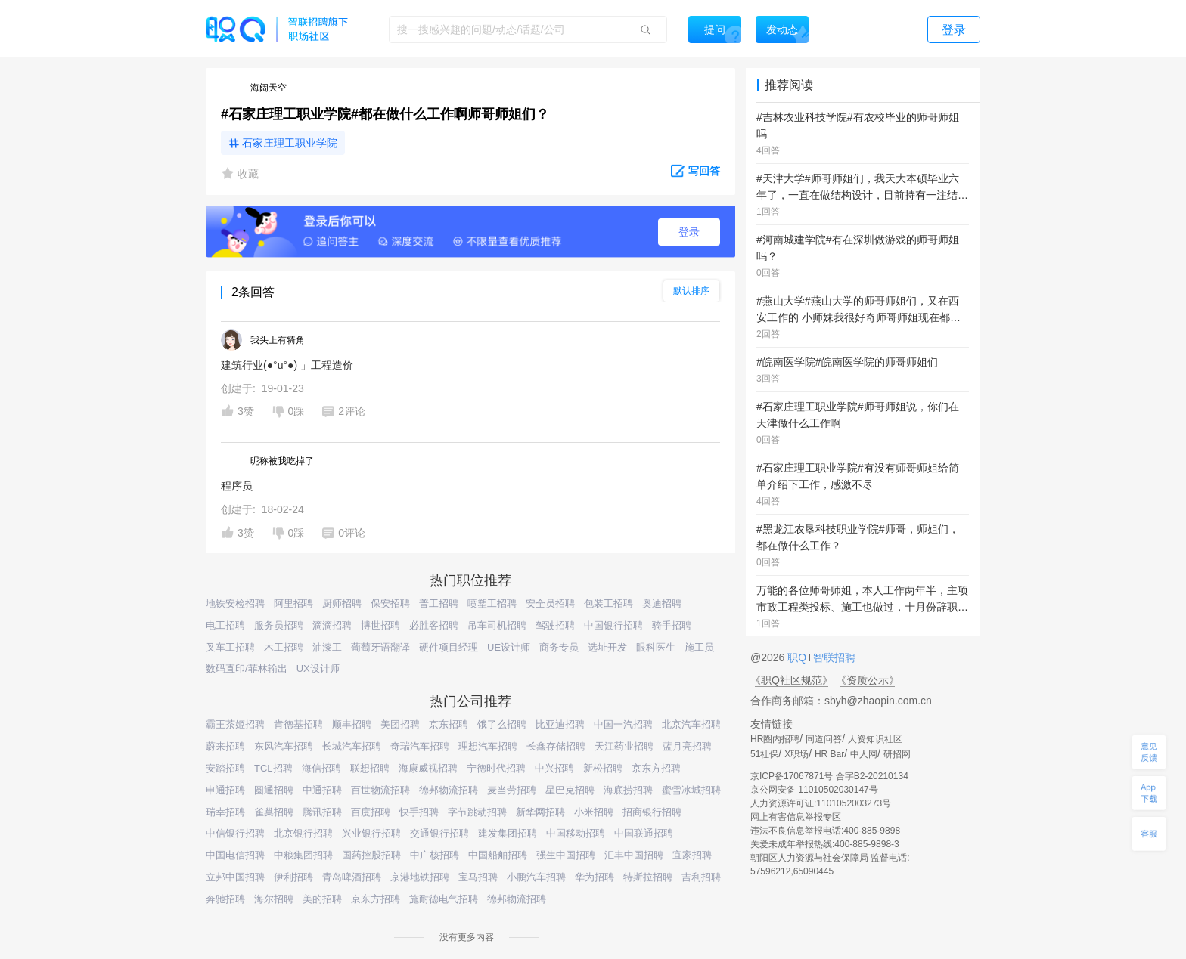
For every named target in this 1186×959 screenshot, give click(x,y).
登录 (689, 232)
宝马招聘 (478, 877)
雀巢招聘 (273, 812)
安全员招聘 (550, 603)
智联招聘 (832, 657)
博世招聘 (380, 625)
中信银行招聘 (235, 833)
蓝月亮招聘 (687, 746)
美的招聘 (322, 899)
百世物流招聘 (380, 790)
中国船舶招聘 (497, 855)
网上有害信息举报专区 (795, 817)
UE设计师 (508, 647)
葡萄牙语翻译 (380, 647)
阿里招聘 (293, 603)
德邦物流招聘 (448, 790)
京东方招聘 (656, 768)
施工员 (699, 647)
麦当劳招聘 (511, 790)
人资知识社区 (875, 739)
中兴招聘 (554, 768)
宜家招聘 (692, 855)
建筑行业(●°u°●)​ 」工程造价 (287, 365)
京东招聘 (448, 724)
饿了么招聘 (501, 724)
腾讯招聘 (322, 812)
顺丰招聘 (351, 724)
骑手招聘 (671, 625)
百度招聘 (370, 812)
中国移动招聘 (575, 833)
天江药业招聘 (624, 746)
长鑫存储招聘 (555, 746)
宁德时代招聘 (496, 768)
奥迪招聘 (661, 603)
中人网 (863, 754)
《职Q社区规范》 (791, 680)
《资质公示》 (867, 680)
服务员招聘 (278, 625)
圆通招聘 (273, 790)
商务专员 (559, 647)
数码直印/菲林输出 (246, 668)
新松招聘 (602, 768)
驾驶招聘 (555, 625)
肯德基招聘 (298, 724)
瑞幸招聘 (225, 812)
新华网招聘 (540, 812)
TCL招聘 (273, 768)
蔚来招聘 (225, 746)
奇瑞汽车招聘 (419, 746)
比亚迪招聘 (560, 724)
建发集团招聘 (507, 833)
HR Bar (829, 754)
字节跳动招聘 (477, 812)
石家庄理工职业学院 (289, 143)
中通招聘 (322, 790)
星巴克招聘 (570, 790)
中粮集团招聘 (303, 855)
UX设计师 (318, 668)
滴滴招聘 (332, 625)
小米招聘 (593, 812)
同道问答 (824, 739)
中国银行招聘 (613, 625)
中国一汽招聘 (623, 724)
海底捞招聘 (628, 790)
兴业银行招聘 (371, 833)
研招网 (897, 754)
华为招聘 (594, 877)
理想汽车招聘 (487, 746)
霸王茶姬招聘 (235, 724)
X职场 (796, 754)
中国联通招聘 (643, 833)
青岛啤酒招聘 (351, 877)
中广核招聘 (434, 855)
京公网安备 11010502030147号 (814, 789)
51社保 (764, 754)
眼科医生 (655, 647)
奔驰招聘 (225, 899)
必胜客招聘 (433, 625)
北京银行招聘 (303, 833)
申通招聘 (225, 790)
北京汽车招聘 (691, 724)
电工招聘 (225, 625)
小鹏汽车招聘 (536, 877)
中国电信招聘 (235, 855)
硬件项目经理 (448, 647)
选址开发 (607, 647)
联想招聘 (370, 768)
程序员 (237, 486)
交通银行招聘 (439, 833)
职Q (798, 657)
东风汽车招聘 (283, 746)
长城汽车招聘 (351, 746)
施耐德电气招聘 (443, 899)
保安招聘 (390, 603)
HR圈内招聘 (774, 739)
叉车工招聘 (230, 647)
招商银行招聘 (651, 812)
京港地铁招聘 (419, 877)
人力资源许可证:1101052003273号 (820, 803)
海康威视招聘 (428, 768)
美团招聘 (400, 724)
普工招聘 (438, 603)
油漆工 (327, 647)
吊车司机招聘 (496, 625)
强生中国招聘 (565, 855)
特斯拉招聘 (647, 877)
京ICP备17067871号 (791, 776)
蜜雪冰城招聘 (691, 790)
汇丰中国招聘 (633, 855)
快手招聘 (419, 812)
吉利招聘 (701, 877)
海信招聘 (321, 768)
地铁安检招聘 (235, 603)
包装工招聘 (608, 603)
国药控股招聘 (371, 855)
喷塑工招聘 (492, 603)
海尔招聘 (273, 899)
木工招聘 (283, 647)
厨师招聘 (342, 603)
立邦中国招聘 (235, 877)
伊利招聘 (293, 877)
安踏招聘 (225, 768)
